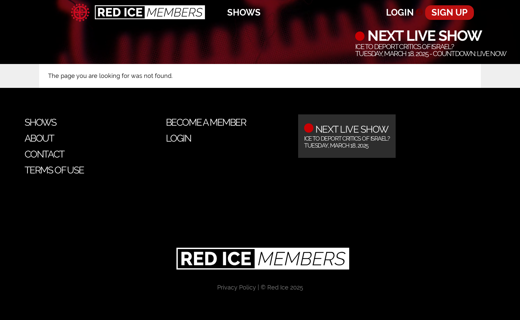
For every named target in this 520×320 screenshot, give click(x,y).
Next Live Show (423, 35)
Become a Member (206, 122)
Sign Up (449, 12)
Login (400, 12)
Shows (244, 12)
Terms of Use (54, 170)
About (39, 138)
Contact (44, 154)
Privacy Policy (236, 287)
